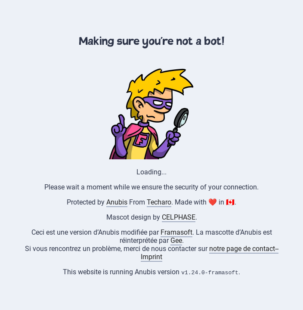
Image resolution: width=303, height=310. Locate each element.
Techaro (159, 202)
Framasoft (176, 232)
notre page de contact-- (243, 249)
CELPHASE (178, 217)
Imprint (151, 257)
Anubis (116, 202)
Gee (176, 240)
